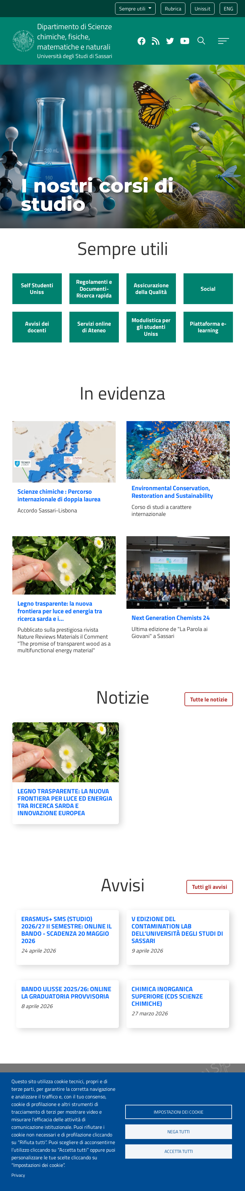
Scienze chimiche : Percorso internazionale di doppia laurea (58, 495)
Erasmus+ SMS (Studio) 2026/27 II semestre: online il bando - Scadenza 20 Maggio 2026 (66, 930)
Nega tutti (178, 1132)
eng (228, 8)
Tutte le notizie (208, 699)
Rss (156, 41)
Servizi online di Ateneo (94, 327)
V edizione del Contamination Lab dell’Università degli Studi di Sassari (177, 930)
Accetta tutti (178, 1152)
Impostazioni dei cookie (178, 1111)
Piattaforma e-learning (208, 327)
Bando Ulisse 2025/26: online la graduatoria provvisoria (66, 992)
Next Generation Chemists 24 (171, 617)
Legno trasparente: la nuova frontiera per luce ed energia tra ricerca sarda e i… (59, 610)
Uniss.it (202, 8)
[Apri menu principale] (223, 41)
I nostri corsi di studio (97, 195)
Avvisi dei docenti (37, 327)
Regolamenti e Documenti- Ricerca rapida (94, 288)
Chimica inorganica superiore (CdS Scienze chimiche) (167, 996)
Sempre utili (133, 8)
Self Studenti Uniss (37, 288)
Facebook (141, 41)
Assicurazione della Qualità (151, 288)
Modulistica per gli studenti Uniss (151, 327)
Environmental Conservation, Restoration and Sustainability (172, 491)
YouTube (184, 40)
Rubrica (173, 8)
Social (208, 288)
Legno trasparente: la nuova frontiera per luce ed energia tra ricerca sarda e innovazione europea (64, 802)
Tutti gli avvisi (209, 886)
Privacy (18, 1175)
